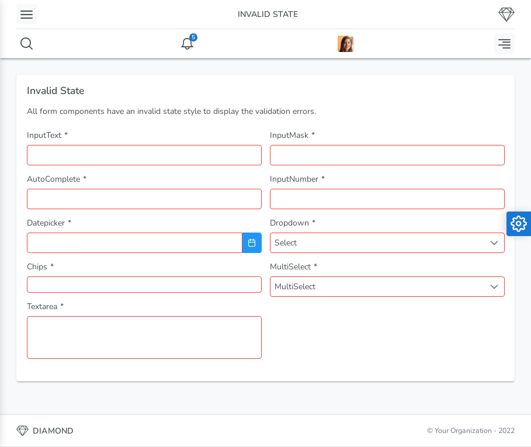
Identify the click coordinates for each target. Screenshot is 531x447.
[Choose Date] (252, 243)
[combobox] (144, 199)
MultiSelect (295, 286)
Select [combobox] (286, 242)
